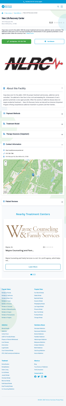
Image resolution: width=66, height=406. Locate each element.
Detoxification (5, 364)
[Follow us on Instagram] (42, 376)
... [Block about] (29, 33)
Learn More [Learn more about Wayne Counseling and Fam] (33, 267)
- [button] (5, 164)
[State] (9, 13)
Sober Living (5, 369)
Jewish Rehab (5, 375)
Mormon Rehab (6, 380)
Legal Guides (5, 347)
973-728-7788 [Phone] (9, 153)
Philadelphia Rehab (39, 303)
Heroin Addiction (38, 353)
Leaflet (60, 193)
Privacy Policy (59, 400)
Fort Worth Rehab (39, 292)
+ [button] (5, 162)
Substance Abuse (39, 325)
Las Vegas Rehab (39, 306)
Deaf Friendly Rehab (7, 386)
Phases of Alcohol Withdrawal (10, 339)
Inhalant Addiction (39, 345)
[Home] (3, 13)
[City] (18, 13)
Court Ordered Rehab (7, 350)
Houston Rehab (38, 301)
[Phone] (16, 41)
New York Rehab (38, 312)
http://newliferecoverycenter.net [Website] (14, 150)
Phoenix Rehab (38, 309)
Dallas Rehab (37, 295)
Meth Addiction (38, 347)
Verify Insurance (38, 369)
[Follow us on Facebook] (35, 376)
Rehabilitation (5, 367)
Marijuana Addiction (39, 342)
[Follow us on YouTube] (45, 376)
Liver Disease (5, 342)
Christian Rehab (6, 378)
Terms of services (50, 400)
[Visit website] (49, 41)
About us (37, 361)
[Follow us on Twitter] (39, 376)
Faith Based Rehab (7, 383)
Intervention (5, 345)
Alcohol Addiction (39, 334)
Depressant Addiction (40, 331)
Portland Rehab (38, 314)
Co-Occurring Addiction (8, 389)
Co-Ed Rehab (5, 372)
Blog (35, 364)
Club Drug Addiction (39, 350)
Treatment (5, 361)
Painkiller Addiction (39, 336)
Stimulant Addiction (39, 328)
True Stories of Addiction (41, 367)
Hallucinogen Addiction (40, 339)
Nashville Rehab (38, 298)
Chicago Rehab (38, 317)
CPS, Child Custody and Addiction (11, 353)
